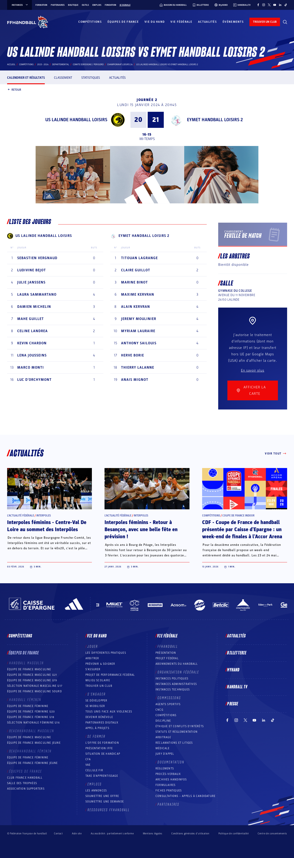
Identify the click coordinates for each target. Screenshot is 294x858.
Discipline (163, 720)
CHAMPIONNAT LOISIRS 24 (120, 64)
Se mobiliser (95, 706)
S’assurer (93, 669)
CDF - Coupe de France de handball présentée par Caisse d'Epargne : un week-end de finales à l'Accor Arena (242, 529)
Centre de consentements (272, 833)
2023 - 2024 (42, 64)
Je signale (125, 5)
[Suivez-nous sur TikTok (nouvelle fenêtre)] (285, 4)
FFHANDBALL (168, 646)
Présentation (165, 652)
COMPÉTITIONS (165, 715)
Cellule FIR (94, 770)
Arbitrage (163, 737)
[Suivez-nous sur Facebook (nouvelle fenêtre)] (258, 4)
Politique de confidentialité (233, 833)
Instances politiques (171, 678)
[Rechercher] (285, 22)
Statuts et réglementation (176, 731)
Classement (63, 78)
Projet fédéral (167, 658)
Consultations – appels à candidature (185, 796)
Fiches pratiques (168, 790)
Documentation (171, 762)
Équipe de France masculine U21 (32, 674)
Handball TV (237, 687)
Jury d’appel (164, 753)
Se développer (96, 700)
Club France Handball (25, 777)
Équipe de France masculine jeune (34, 742)
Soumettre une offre (102, 796)
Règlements (164, 768)
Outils (85, 5)
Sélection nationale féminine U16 (33, 722)
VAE (88, 764)
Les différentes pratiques (105, 652)
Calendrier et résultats (26, 78)
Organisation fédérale (178, 672)
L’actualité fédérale (20, 515)
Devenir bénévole (99, 717)
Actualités (207, 22)
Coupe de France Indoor (238, 515)
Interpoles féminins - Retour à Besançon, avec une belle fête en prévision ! (141, 529)
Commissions (169, 698)
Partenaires (58, 5)
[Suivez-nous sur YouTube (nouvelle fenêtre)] (274, 4)
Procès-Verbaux (168, 774)
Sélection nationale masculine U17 (35, 685)
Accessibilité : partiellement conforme (112, 833)
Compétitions (90, 22)
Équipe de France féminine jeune (32, 763)
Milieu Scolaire (97, 680)
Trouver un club (98, 685)
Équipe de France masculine (29, 669)
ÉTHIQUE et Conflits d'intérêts (179, 726)
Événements (233, 22)
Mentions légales (152, 833)
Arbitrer (92, 658)
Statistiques (90, 78)
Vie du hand (154, 22)
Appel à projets (97, 728)
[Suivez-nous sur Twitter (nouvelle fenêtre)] (269, 4)
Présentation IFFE (99, 748)
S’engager (97, 694)
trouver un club (265, 22)
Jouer (93, 646)
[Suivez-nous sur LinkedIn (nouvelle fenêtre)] (280, 4)
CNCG (159, 709)
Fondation (110, 5)
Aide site (77, 833)
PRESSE (232, 704)
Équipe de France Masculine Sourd (34, 691)
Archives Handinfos (171, 779)
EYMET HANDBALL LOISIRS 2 (215, 120)
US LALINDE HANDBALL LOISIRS (76, 120)
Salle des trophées (22, 783)
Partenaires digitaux (101, 722)
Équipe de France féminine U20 (31, 711)
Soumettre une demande (104, 801)
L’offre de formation (102, 742)
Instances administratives (176, 684)
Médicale (162, 748)
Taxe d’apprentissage (101, 775)
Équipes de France (123, 22)
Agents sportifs (168, 704)
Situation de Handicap (102, 753)
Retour (14, 90)
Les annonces (96, 790)
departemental (60, 64)
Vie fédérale (181, 22)
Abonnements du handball (176, 663)
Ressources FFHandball (109, 810)
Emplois (96, 5)
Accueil (11, 64)
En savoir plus (252, 370)
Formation (41, 5)
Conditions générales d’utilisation (190, 833)
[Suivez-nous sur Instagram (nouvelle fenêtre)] (263, 4)
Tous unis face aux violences (108, 711)
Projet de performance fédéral (110, 674)
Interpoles (43, 515)
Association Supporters (26, 788)
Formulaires (165, 785)
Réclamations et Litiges (174, 742)
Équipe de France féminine (27, 706)
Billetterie (236, 653)
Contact (58, 833)
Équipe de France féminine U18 (30, 717)
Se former (96, 736)
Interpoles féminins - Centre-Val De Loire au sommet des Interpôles (46, 526)
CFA (88, 759)
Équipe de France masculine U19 (32, 680)
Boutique (73, 5)
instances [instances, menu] (20, 5)
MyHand (233, 670)
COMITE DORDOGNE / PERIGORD (88, 64)
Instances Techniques (172, 689)
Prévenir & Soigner (100, 663)
